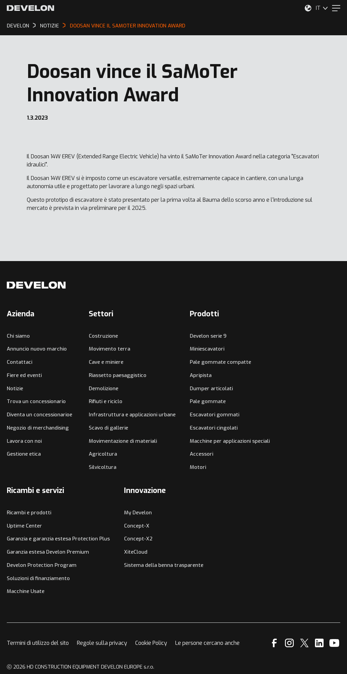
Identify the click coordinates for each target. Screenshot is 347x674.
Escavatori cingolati (214, 427)
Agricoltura (103, 454)
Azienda (20, 314)
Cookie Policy (151, 643)
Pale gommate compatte (220, 362)
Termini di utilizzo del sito (38, 643)
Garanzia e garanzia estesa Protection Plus (58, 538)
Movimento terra (109, 348)
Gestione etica (24, 454)
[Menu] (336, 8)
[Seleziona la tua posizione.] (308, 8)
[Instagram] (289, 643)
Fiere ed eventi (24, 375)
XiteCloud (135, 552)
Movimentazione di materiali (123, 441)
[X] (304, 643)
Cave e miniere (106, 362)
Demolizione (103, 388)
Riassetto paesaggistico (117, 375)
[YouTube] (334, 643)
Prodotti (204, 314)
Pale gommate (208, 401)
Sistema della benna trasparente (163, 565)
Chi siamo (18, 336)
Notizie (15, 388)
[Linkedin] (319, 643)
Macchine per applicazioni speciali (230, 441)
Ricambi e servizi (35, 490)
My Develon (138, 512)
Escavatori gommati (214, 414)
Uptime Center (24, 525)
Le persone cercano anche (207, 643)
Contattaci (19, 362)
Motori (198, 467)
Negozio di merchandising (38, 427)
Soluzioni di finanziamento (38, 578)
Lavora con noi (24, 441)
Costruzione (103, 336)
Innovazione (145, 490)
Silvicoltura (102, 467)
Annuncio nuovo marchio (37, 348)
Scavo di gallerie (108, 427)
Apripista (200, 375)
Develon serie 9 (208, 336)
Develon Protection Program (42, 565)
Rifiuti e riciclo (105, 401)
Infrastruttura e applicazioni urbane (132, 414)
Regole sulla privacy (102, 643)
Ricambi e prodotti (29, 512)
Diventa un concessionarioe (39, 414)
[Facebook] (274, 643)
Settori (101, 314)
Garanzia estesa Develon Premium (48, 552)
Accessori (201, 454)
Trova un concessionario (36, 401)
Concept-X (136, 525)
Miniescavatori (207, 348)
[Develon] (30, 8)
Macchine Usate (25, 591)
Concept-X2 (138, 538)
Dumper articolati (211, 388)
